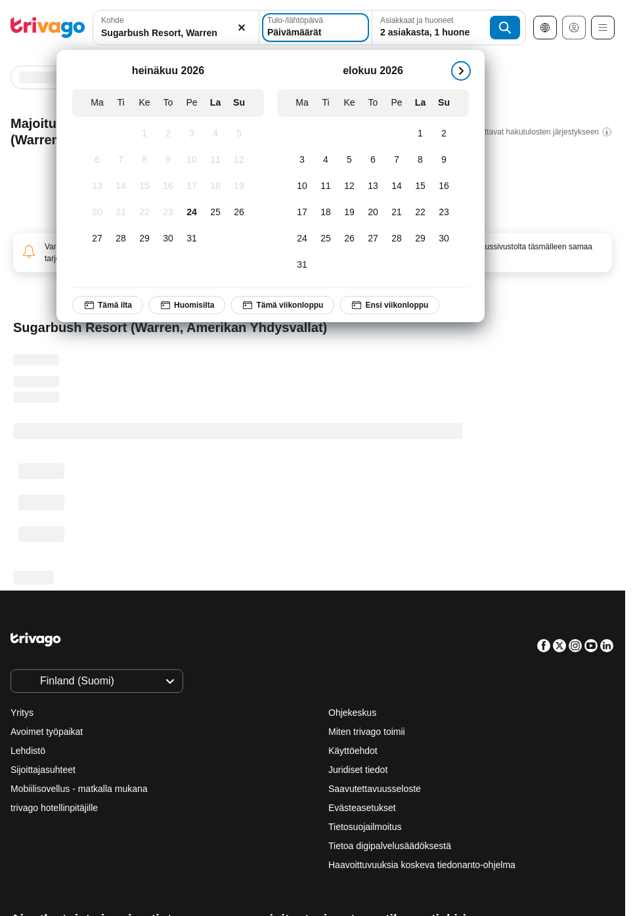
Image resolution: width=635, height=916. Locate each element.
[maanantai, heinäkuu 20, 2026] (97, 212)
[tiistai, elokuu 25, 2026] (326, 239)
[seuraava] (461, 71)
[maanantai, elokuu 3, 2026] (302, 160)
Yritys (22, 712)
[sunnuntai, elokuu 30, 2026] (444, 239)
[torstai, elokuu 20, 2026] (373, 212)
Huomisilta (187, 305)
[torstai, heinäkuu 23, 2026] (168, 212)
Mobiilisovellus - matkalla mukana (79, 788)
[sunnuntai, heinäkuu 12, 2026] (239, 160)
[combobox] (176, 27)
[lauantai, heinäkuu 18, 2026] (215, 186)
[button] (176, 28)
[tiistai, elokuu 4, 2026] (326, 160)
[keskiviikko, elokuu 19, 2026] (349, 212)
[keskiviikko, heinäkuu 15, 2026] (144, 186)
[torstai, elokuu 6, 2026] (373, 160)
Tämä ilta (107, 305)
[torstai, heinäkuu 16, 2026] (168, 186)
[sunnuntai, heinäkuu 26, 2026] (239, 212)
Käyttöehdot (353, 750)
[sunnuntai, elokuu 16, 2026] (444, 186)
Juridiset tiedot (357, 769)
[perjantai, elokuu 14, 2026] (396, 186)
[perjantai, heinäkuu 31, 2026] (192, 239)
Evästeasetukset (363, 807)
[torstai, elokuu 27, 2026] (373, 239)
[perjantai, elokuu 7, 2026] (396, 160)
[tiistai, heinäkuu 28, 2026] (121, 239)
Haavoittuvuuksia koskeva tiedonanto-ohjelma (421, 865)
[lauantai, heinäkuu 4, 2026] (215, 134)
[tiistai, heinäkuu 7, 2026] (121, 160)
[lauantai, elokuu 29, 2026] (420, 239)
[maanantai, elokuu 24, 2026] (302, 239)
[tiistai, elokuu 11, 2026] (326, 186)
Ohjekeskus (352, 712)
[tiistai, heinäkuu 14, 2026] (121, 186)
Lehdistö (28, 750)
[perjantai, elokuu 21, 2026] (396, 212)
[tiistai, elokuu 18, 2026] (326, 212)
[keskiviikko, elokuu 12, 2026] (349, 186)
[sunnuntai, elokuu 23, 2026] (444, 212)
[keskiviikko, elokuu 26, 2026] (349, 239)
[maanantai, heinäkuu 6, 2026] (97, 160)
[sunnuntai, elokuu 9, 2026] (444, 160)
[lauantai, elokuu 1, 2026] (420, 134)
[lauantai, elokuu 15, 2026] (420, 186)
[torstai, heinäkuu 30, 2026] (168, 239)
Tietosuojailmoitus (365, 827)
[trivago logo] (48, 27)
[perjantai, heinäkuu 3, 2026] (192, 134)
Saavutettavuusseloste (374, 788)
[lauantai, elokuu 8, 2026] (420, 160)
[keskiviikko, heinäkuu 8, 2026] (144, 160)
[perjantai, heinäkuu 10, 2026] (192, 160)
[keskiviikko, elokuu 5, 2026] (349, 160)
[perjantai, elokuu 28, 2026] (396, 239)
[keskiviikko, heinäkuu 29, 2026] (144, 239)
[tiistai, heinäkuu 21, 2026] (121, 212)
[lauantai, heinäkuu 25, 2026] (215, 212)
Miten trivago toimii (366, 731)
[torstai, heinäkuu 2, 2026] (168, 134)
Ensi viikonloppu (389, 305)
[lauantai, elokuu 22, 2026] (420, 212)
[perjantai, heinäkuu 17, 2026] (192, 186)
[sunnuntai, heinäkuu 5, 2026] (239, 134)
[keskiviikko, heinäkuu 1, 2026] (144, 134)
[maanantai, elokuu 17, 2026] (302, 212)
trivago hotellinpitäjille (54, 807)
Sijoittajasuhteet (43, 769)
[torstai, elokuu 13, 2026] (373, 186)
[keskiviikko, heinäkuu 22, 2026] (144, 212)
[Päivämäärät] (315, 27)
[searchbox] (176, 33)
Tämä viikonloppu (282, 305)
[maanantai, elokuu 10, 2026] (302, 186)
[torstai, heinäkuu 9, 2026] (168, 160)
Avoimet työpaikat (47, 731)
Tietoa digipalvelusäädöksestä (389, 846)
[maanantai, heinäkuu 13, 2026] (97, 186)
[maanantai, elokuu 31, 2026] (302, 265)
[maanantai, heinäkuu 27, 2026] (97, 239)
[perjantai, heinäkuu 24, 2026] (192, 212)
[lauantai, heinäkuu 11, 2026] (215, 160)
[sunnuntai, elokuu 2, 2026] (444, 134)
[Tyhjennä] (241, 28)
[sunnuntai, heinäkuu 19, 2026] (239, 186)
